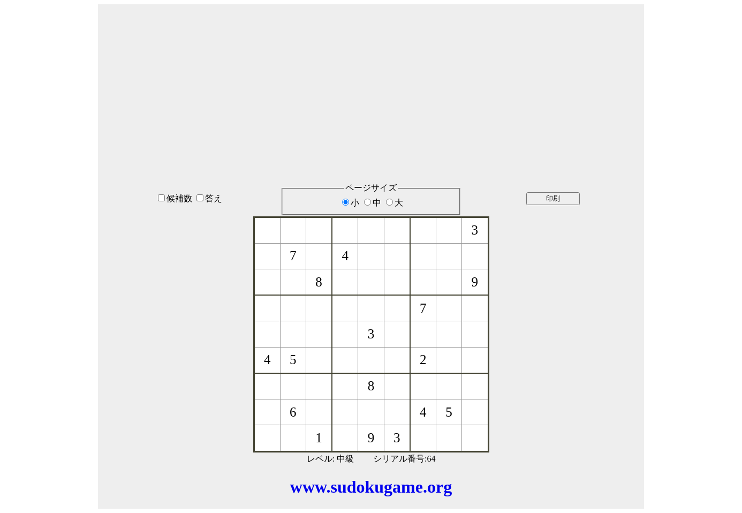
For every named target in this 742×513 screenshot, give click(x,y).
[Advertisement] (371, 80)
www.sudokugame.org (371, 486)
